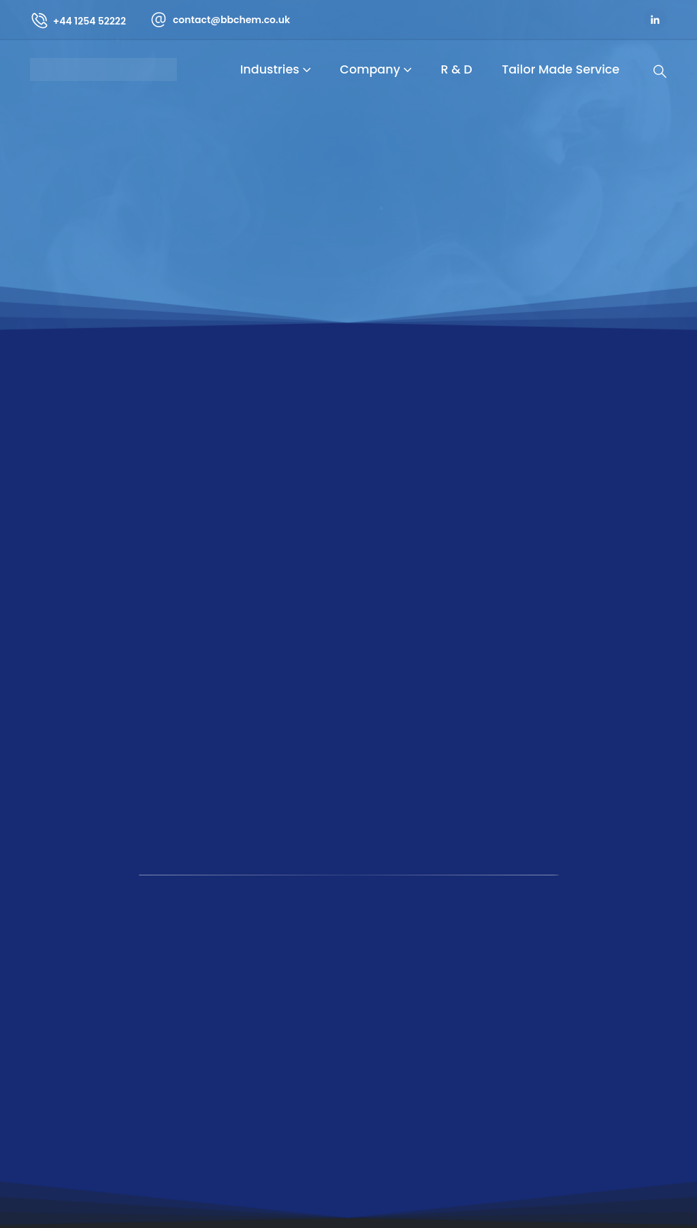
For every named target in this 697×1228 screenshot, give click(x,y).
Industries (269, 69)
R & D (456, 69)
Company (370, 69)
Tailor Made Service (560, 69)
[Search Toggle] (659, 71)
